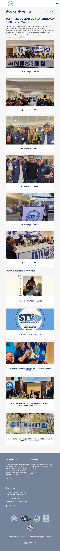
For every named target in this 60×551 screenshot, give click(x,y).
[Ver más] (9, 478)
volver (51, 11)
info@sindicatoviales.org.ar (18, 502)
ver (36, 72)
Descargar (26, 72)
